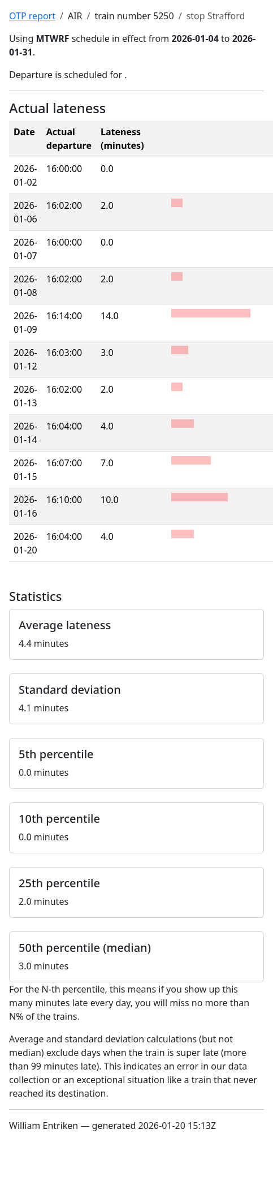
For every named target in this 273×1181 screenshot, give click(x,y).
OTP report (32, 16)
